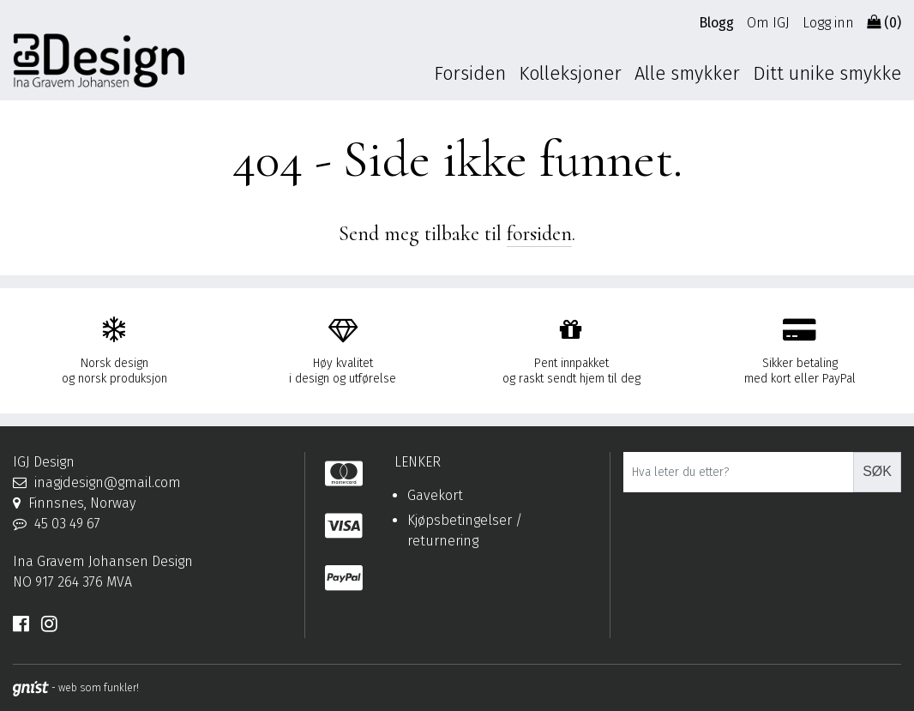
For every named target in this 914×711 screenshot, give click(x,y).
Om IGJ (768, 23)
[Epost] (152, 483)
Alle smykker (687, 73)
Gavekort (435, 495)
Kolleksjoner (570, 73)
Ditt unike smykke (827, 73)
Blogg (716, 23)
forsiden (539, 233)
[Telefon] (152, 524)
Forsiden (470, 73)
